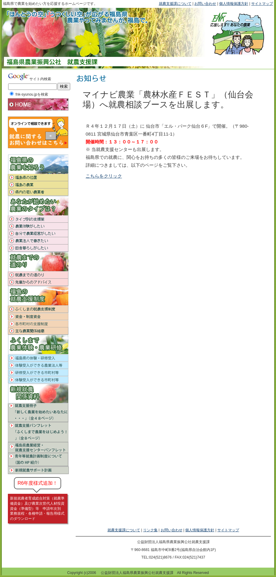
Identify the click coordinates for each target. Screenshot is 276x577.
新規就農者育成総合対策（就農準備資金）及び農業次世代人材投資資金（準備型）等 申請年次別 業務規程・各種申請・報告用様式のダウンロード (37, 508)
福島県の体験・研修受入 (38, 358)
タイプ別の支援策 (38, 219)
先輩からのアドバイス (38, 282)
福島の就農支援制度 (38, 309)
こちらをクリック (104, 176)
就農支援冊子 (38, 412)
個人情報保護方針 (233, 4)
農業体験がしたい (38, 226)
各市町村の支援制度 (38, 323)
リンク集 (150, 530)
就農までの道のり (38, 275)
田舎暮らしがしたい (38, 248)
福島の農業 (38, 185)
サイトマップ (262, 4)
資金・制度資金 (38, 316)
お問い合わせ (205, 4)
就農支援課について (175, 4)
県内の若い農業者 (38, 192)
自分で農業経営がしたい (38, 233)
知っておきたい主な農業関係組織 (38, 331)
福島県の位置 (38, 177)
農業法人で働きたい (38, 240)
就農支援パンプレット (38, 432)
